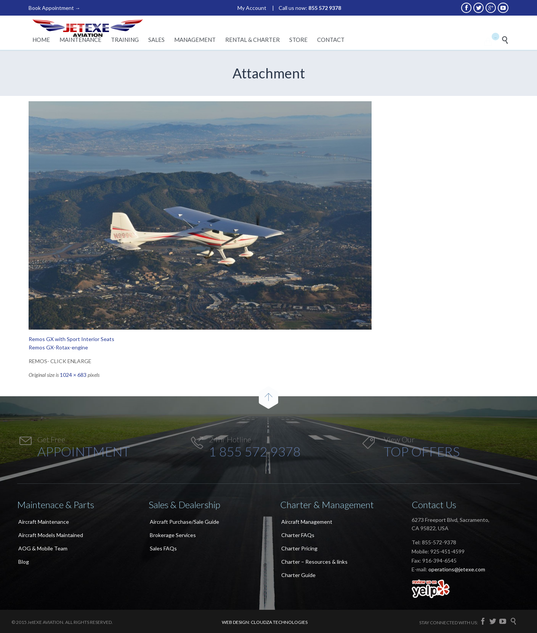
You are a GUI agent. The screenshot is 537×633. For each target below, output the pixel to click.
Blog (23, 561)
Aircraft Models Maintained (50, 535)
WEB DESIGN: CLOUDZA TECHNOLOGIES (265, 622)
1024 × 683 (73, 375)
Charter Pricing (299, 548)
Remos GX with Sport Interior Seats (71, 339)
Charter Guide (298, 575)
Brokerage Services (173, 535)
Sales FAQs (163, 548)
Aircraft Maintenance (43, 521)
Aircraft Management (306, 521)
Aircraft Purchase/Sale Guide (184, 521)
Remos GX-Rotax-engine (58, 347)
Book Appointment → (54, 8)
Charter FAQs (297, 535)
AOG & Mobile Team (42, 548)
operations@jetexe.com (456, 569)
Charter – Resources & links (314, 561)
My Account (251, 8)
